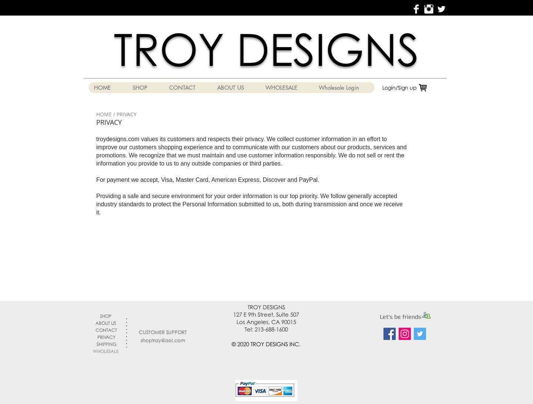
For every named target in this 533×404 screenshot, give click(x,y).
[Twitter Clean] (441, 9)
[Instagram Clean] (428, 9)
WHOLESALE (105, 351)
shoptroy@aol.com (163, 340)
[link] (431, 87)
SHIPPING (106, 344)
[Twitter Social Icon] (420, 334)
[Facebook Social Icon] (389, 334)
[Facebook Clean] (416, 9)
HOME (104, 114)
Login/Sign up (399, 87)
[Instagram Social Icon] (405, 334)
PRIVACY (106, 337)
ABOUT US (105, 323)
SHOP (105, 316)
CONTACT (106, 330)
